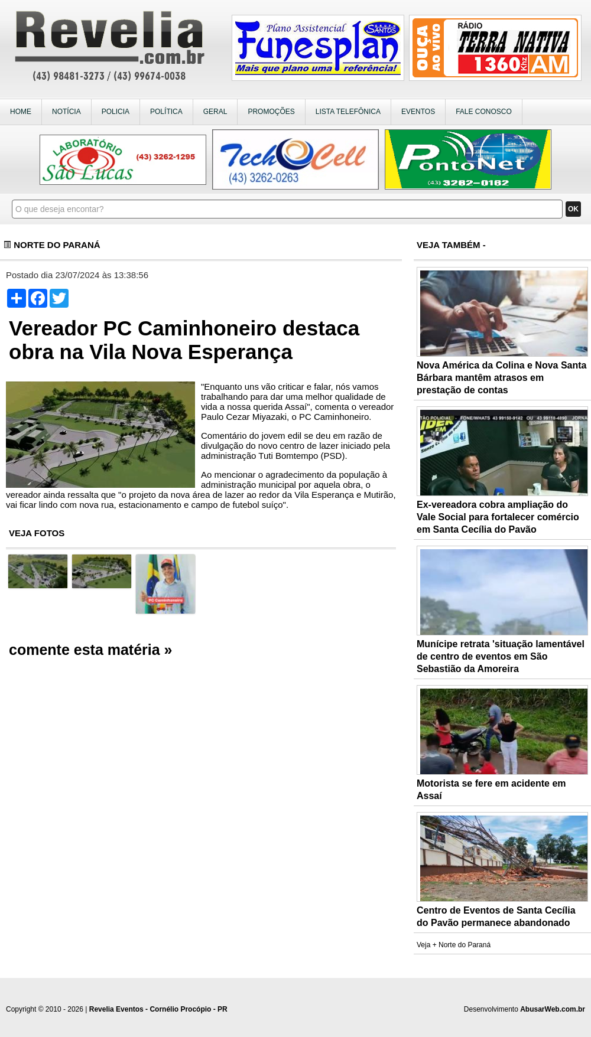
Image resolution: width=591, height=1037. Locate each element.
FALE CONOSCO (484, 111)
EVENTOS (418, 111)
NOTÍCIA (66, 111)
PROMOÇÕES (271, 111)
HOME (20, 111)
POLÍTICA (166, 111)
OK (573, 209)
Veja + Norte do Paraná (454, 945)
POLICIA (115, 111)
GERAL (215, 111)
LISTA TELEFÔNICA (348, 111)
